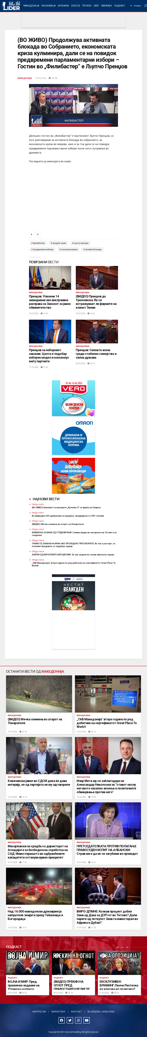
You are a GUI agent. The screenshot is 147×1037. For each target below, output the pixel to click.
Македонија (31, 5)
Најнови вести (46, 498)
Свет (96, 5)
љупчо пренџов (81, 243)
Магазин (106, 5)
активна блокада (93, 249)
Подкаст (119, 5)
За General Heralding (101, 1011)
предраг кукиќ (59, 243)
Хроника (63, 5)
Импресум (39, 1011)
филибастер (39, 243)
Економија (48, 5)
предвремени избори (43, 249)
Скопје (75, 5)
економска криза (69, 249)
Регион (86, 5)
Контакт (76, 1011)
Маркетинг (58, 1011)
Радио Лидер (11, 5)
